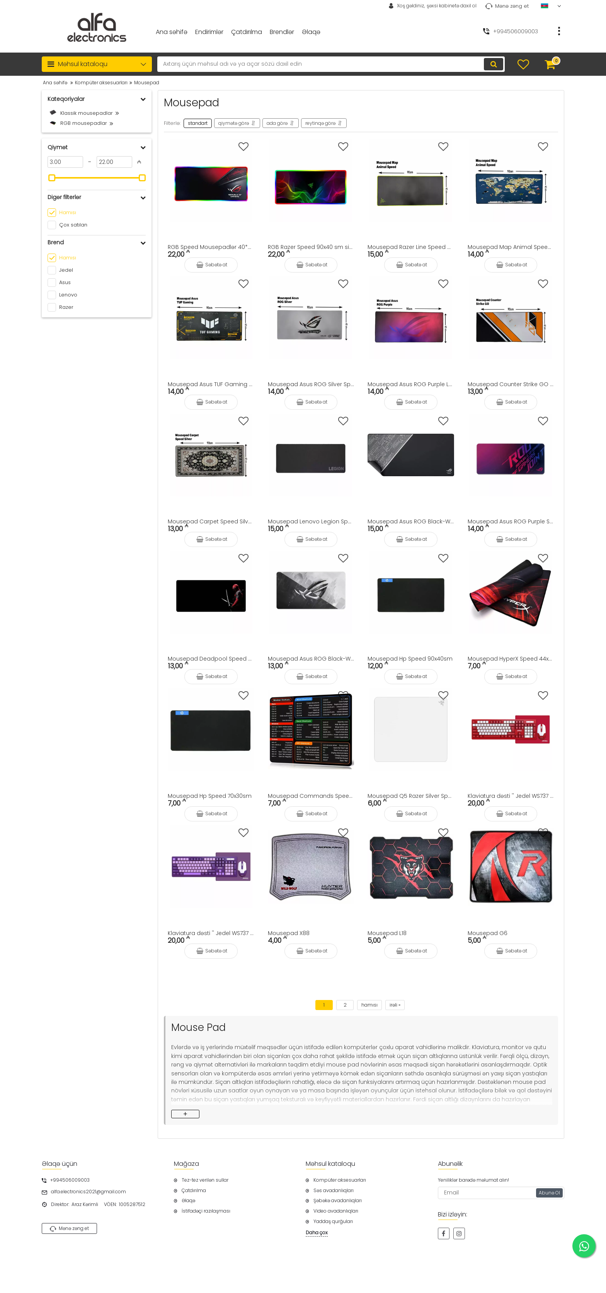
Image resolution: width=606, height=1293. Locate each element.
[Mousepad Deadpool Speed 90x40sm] (211, 592)
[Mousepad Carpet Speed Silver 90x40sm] (211, 455)
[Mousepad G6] (511, 866)
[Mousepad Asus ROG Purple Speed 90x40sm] (511, 455)
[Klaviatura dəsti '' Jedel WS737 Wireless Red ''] (511, 729)
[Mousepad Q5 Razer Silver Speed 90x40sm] (411, 729)
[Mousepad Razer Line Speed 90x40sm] (411, 180)
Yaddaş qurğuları (333, 1221)
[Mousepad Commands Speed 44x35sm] (311, 729)
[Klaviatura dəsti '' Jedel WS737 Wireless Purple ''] (211, 866)
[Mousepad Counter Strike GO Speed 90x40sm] (511, 317)
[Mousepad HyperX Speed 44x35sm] (511, 592)
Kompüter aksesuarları (339, 1180)
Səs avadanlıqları (333, 1190)
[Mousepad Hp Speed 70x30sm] (211, 729)
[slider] (51, 177)
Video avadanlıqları (335, 1211)
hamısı (369, 1005)
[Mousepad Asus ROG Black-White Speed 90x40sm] (411, 455)
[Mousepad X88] (311, 866)
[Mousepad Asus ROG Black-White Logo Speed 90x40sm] (311, 592)
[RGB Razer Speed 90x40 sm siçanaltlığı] (311, 180)
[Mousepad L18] (411, 866)
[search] (331, 64)
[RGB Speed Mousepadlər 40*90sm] (211, 180)
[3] (65, 162)
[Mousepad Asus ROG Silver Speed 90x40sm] (311, 317)
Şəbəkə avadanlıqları (337, 1201)
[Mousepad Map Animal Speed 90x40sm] (511, 180)
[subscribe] (501, 1193)
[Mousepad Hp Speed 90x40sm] (411, 592)
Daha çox (317, 1233)
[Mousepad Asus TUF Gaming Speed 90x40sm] (211, 317)
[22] (114, 162)
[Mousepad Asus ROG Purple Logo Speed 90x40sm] (411, 317)
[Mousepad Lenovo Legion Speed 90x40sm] (311, 455)
